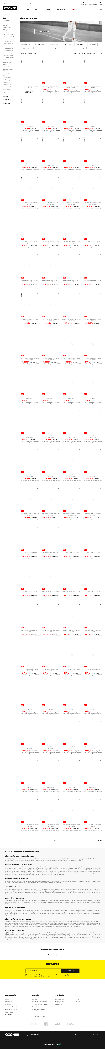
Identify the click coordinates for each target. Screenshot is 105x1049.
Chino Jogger (7, 46)
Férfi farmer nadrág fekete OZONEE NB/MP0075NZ (29, 397)
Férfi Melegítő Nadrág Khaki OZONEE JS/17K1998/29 (51, 320)
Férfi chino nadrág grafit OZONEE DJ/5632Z (92, 670)
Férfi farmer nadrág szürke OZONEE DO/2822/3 (50, 281)
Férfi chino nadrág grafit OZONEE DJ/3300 (29, 631)
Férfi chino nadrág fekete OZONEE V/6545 (92, 164)
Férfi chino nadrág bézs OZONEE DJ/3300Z (93, 514)
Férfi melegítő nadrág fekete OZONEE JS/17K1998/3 (30, 320)
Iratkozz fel (70, 970)
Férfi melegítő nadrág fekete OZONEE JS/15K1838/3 (30, 475)
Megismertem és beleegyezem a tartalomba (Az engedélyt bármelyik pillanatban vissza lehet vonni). (52, 975)
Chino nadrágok (8, 43)
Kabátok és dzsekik (8, 23)
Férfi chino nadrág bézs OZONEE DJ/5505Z (93, 747)
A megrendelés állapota (27, 3)
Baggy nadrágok (8, 48)
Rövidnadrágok (7, 80)
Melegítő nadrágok (9, 36)
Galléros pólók (7, 77)
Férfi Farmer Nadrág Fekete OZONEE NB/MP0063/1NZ (29, 436)
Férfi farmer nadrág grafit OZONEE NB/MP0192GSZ (50, 397)
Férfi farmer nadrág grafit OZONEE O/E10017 (29, 86)
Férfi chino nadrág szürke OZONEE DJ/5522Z (50, 670)
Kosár (100, 4)
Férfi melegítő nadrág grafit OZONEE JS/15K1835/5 (30, 514)
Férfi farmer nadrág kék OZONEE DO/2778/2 (93, 242)
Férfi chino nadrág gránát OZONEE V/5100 (92, 125)
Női (4, 92)
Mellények (5, 29)
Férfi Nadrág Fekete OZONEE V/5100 (71, 164)
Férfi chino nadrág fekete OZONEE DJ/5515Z (29, 708)
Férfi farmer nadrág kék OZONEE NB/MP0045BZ (93, 397)
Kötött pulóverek (7, 60)
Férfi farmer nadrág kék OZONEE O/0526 (30, 592)
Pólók (4, 75)
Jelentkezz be (93, 4)
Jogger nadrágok (8, 39)
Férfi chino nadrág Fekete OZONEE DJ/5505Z (29, 747)
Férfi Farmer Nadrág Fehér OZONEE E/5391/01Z (71, 553)
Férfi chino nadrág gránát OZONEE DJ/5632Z (71, 670)
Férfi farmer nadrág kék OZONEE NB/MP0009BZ (51, 786)
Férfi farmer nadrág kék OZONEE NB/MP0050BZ (72, 203)
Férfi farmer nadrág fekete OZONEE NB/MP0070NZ (92, 203)
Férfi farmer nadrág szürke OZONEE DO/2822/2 (71, 281)
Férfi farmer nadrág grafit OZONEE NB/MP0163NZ (92, 359)
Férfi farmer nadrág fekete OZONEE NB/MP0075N (50, 825)
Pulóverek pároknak (8, 73)
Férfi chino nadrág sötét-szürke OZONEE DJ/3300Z (71, 514)
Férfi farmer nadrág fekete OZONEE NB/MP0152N (29, 825)
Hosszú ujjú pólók (7, 67)
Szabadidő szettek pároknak (8, 69)
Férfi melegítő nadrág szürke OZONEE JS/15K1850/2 (71, 436)
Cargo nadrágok (8, 55)
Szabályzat (78, 1035)
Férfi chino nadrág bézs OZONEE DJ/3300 (93, 592)
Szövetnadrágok (8, 50)
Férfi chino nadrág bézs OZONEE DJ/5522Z (93, 631)
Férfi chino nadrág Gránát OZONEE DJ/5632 (92, 825)
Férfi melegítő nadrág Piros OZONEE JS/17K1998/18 (30, 125)
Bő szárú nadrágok (9, 57)
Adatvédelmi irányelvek (93, 1035)
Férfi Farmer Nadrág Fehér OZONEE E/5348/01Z (92, 553)
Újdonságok (7, 96)
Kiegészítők (6, 100)
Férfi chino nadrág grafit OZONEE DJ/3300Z (29, 553)
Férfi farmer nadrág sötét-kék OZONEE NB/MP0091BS (29, 359)
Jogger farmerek (8, 41)
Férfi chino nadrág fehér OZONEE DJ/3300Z (50, 514)
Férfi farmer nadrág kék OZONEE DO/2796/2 (30, 281)
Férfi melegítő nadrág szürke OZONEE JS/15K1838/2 (50, 475)
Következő (99, 840)
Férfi (4, 18)
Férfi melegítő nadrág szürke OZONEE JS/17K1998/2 (71, 320)
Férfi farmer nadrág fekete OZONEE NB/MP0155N (29, 786)
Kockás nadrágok (8, 53)
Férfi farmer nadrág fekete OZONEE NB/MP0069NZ (50, 203)
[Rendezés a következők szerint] (94, 53)
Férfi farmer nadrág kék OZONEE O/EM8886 (93, 86)
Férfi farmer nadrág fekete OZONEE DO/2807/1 (71, 242)
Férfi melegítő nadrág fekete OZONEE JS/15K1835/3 (72, 475)
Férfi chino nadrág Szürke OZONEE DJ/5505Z (50, 747)
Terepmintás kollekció (9, 87)
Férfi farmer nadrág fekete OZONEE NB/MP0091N (92, 320)
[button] (23, 53)
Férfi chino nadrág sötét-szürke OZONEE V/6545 (50, 164)
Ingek (4, 64)
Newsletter (52, 964)
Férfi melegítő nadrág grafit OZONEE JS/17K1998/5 (51, 125)
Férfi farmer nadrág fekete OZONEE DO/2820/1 (92, 281)
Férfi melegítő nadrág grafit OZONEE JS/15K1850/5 (93, 436)
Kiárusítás (6, 103)
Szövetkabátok (7, 27)
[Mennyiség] (79, 53)
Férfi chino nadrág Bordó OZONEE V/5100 (71, 125)
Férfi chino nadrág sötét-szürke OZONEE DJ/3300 (71, 592)
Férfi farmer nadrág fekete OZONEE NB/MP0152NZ (50, 359)
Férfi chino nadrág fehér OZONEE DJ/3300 (50, 592)
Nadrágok (6, 32)
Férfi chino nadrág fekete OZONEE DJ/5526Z (71, 708)
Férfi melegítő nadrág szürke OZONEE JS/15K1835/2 (92, 475)
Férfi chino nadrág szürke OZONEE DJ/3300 (50, 631)
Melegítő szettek (7, 62)
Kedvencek (83, 4)
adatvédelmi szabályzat (61, 975)
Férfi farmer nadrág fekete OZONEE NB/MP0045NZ (71, 397)
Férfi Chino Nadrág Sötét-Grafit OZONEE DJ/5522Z (30, 670)
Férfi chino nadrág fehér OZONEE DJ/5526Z (92, 708)
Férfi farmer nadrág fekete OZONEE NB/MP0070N (71, 825)
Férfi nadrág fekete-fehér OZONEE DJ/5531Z (50, 708)
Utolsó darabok (7, 89)
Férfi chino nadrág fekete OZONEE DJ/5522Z (71, 631)
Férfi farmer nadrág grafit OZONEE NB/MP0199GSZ (50, 242)
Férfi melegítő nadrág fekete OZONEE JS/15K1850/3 (51, 436)
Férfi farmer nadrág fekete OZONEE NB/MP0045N (71, 786)
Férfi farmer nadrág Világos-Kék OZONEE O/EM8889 (72, 86)
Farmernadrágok (8, 34)
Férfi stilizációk (7, 84)
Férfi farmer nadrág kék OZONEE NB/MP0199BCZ (30, 242)
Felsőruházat (6, 20)
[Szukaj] (101, 9)
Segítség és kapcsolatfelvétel (10, 3)
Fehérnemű (6, 82)
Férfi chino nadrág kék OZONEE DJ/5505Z (71, 747)
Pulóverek (5, 25)
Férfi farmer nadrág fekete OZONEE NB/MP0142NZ (71, 359)
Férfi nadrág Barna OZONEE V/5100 (29, 164)
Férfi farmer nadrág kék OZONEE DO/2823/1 (30, 203)
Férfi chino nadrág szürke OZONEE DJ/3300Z (50, 553)
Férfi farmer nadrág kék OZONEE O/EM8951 (51, 86)
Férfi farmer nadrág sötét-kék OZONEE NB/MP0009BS (92, 786)
